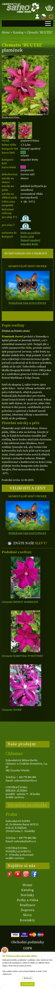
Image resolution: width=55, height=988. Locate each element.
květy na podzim (30, 232)
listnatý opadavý (30, 240)
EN (50, 16)
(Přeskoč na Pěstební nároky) (16, 331)
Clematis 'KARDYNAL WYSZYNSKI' (22, 656)
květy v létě (27, 236)
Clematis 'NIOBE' (12, 710)
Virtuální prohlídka (27, 804)
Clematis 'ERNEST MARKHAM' (20, 602)
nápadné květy (29, 244)
